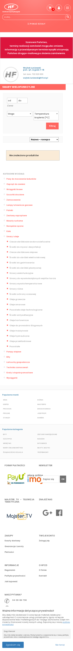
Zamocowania (13, 200)
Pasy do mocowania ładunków (21, 179)
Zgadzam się (13, 644)
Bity (8, 357)
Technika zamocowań (17, 367)
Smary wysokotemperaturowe (25, 283)
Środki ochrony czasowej (22, 294)
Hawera (40, 418)
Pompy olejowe (13, 351)
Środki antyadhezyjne (21, 315)
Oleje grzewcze (17, 299)
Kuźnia (40, 400)
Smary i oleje (12, 236)
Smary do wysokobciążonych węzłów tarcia (32, 278)
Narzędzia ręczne (14, 226)
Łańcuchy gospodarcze (18, 362)
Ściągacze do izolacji (13, 452)
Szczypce (7, 439)
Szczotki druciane (15, 194)
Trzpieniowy (43, 452)
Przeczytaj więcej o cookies (44, 643)
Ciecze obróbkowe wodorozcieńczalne (29, 241)
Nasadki (41, 439)
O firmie (43, 570)
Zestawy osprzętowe (16, 215)
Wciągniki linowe (14, 189)
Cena (10, 105)
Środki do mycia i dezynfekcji (25, 246)
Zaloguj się (44, 540)
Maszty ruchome (14, 220)
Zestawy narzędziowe (47, 434)
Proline (6, 413)
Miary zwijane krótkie (13, 448)
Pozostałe (14, 346)
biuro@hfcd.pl (19, 608)
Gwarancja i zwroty (14, 546)
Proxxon (7, 409)
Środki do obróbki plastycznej (25, 267)
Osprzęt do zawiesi (15, 184)
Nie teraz (60, 644)
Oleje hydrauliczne (19, 336)
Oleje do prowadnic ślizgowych (26, 325)
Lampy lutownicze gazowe (19, 205)
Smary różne (16, 288)
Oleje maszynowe (18, 330)
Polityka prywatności (15, 575)
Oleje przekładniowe (20, 341)
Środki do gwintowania (21, 262)
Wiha (5, 400)
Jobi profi (41, 413)
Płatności (9, 552)
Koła (8, 231)
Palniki (9, 210)
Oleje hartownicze (19, 320)
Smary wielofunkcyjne (21, 273)
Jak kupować (11, 581)
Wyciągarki (11, 378)
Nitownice (42, 443)
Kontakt (43, 575)
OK (63, 479)
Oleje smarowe (17, 304)
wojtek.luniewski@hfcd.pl (35, 78)
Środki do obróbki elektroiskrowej (27, 257)
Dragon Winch (44, 409)
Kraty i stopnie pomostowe (19, 372)
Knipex (6, 404)
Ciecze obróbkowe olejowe (23, 252)
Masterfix (41, 404)
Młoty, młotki (43, 448)
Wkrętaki (7, 443)
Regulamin (10, 570)
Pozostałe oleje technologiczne (25, 309)
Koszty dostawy (12, 540)
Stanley (6, 418)
